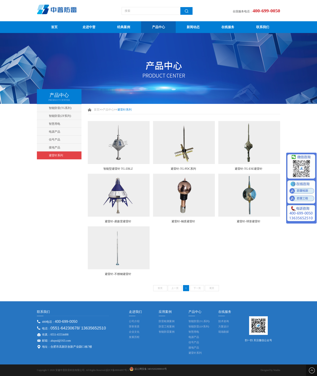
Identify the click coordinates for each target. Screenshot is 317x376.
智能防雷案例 (167, 331)
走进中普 (88, 27)
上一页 (175, 288)
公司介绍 (134, 321)
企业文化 (134, 331)
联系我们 (262, 27)
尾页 (211, 288)
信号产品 (54, 139)
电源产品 (54, 131)
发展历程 (134, 337)
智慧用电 (54, 123)
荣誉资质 (134, 326)
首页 (54, 27)
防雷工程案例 (167, 326)
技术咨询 (223, 321)
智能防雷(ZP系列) (60, 115)
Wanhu (276, 370)
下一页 (197, 288)
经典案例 (123, 27)
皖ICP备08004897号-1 (117, 370)
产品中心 (158, 27)
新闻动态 (193, 27)
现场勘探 (223, 331)
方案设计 (223, 326)
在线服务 (227, 27)
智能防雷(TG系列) (60, 108)
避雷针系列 (56, 155)
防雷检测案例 (167, 321)
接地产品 (54, 147)
